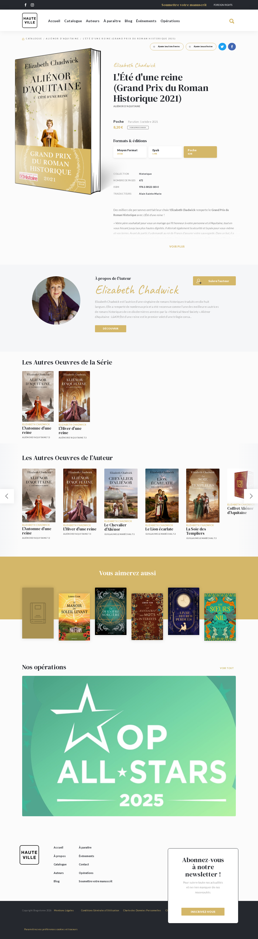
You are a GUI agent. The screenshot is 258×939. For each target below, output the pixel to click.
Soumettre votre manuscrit (184, 5)
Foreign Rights (223, 5)
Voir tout (227, 668)
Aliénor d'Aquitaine (62, 39)
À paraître (112, 21)
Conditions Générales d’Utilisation (100, 910)
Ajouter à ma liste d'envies (165, 46)
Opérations (170, 21)
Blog (128, 21)
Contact (84, 864)
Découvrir (110, 328)
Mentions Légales (64, 910)
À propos (60, 856)
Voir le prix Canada (138, 127)
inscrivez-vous (203, 911)
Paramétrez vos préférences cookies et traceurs (51, 929)
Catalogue (73, 21)
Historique (145, 173)
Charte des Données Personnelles (142, 910)
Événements (146, 21)
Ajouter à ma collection (199, 46)
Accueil (54, 21)
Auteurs (93, 21)
